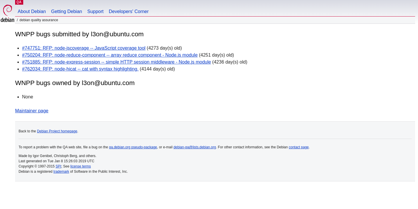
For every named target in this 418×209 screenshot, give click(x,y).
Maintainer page (31, 110)
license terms (80, 166)
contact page (299, 147)
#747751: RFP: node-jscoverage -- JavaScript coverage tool (83, 48)
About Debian (32, 11)
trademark (61, 172)
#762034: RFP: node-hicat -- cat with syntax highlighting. (80, 68)
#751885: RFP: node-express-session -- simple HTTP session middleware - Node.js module (116, 62)
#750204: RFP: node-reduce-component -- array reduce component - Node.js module (110, 55)
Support (95, 11)
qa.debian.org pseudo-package (133, 147)
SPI (58, 166)
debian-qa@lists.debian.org (195, 147)
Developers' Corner (129, 11)
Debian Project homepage (57, 131)
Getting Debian (66, 11)
